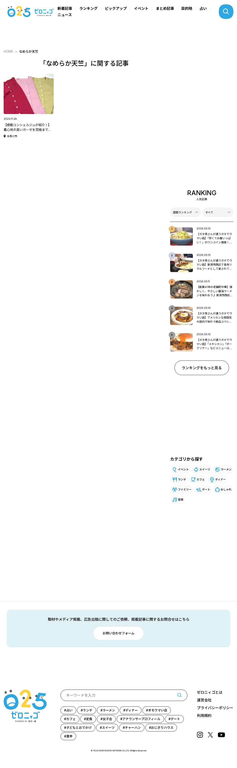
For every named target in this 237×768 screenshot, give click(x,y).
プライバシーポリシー (215, 708)
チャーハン (133, 727)
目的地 (186, 8)
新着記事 (65, 8)
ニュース (65, 15)
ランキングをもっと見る (202, 368)
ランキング (88, 8)
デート (206, 489)
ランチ (182, 479)
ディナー (220, 479)
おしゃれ (226, 489)
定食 (89, 719)
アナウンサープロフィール (141, 719)
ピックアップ (116, 8)
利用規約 (204, 715)
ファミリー (185, 489)
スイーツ (204, 469)
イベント (141, 8)
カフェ (201, 479)
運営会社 (204, 700)
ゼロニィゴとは (209, 692)
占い (203, 8)
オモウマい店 (157, 710)
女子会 (107, 719)
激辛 (69, 736)
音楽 (180, 499)
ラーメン (226, 469)
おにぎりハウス (162, 727)
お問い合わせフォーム (118, 633)
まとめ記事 (165, 8)
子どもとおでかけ (79, 727)
